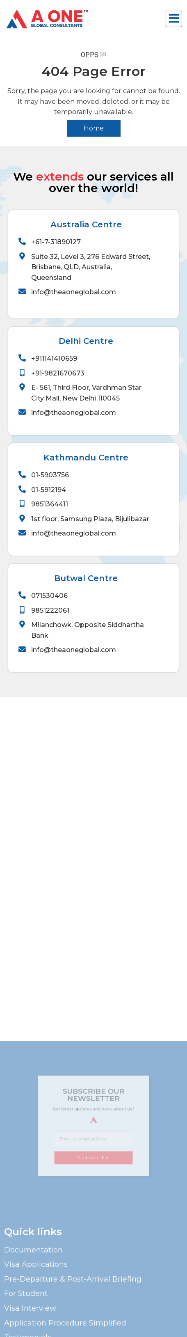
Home (94, 128)
